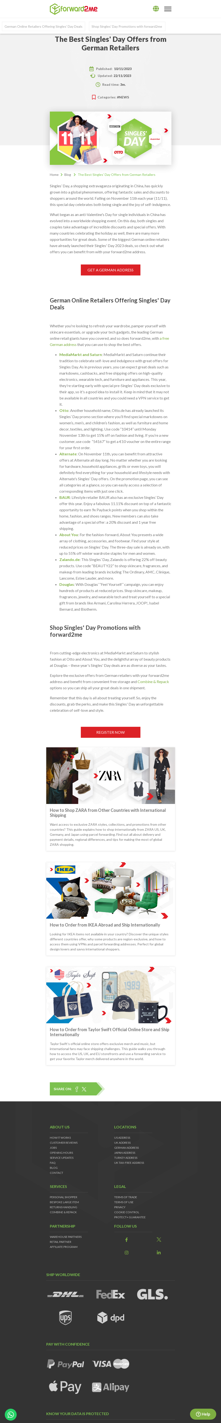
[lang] (155, 8)
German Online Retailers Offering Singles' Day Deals (43, 26)
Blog (67, 174)
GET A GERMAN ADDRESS (110, 270)
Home (54, 174)
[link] (126, 1240)
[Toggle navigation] (167, 9)
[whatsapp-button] (11, 1415)
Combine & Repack (153, 681)
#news (123, 97)
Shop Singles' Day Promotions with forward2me (127, 26)
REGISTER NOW (110, 732)
